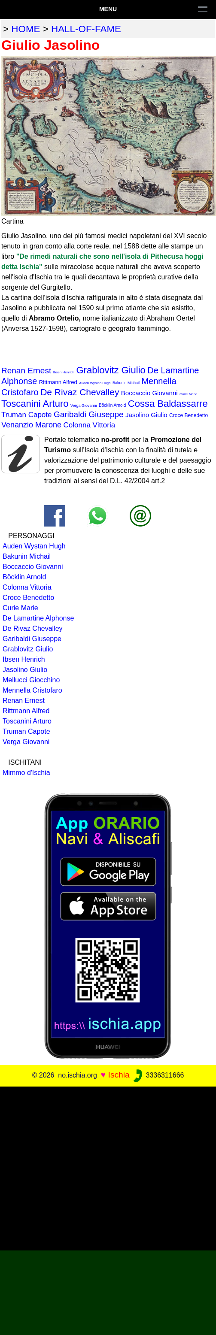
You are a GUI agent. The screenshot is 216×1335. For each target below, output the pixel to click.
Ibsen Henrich (63, 372)
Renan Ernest (26, 370)
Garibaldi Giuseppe (89, 414)
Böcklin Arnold (112, 405)
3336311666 (158, 1075)
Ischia (119, 1074)
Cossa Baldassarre (168, 403)
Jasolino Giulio (146, 414)
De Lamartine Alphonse (38, 618)
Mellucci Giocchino (31, 680)
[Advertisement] (80, 1167)
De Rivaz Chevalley (79, 392)
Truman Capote (26, 415)
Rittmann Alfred (58, 382)
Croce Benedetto (188, 415)
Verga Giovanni (83, 405)
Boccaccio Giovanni (149, 393)
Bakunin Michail (126, 383)
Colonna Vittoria (90, 425)
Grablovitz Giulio (110, 370)
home (25, 29)
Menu (108, 9)
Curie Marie (188, 394)
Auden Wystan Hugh (94, 383)
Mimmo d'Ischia (26, 772)
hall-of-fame (86, 29)
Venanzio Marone (31, 425)
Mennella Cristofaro (32, 690)
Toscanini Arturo (35, 403)
